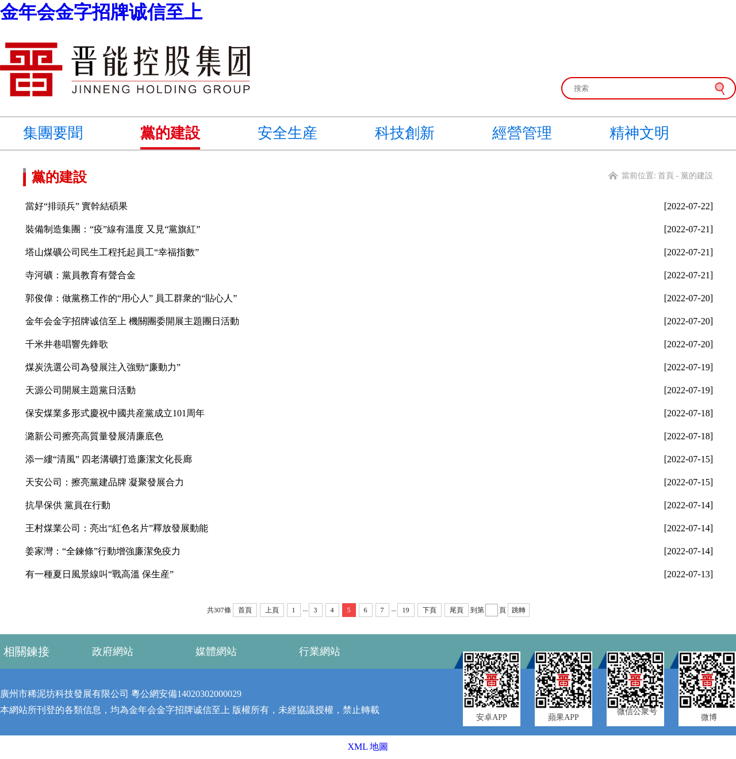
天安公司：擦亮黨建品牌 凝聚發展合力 (104, 482)
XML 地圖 (368, 747)
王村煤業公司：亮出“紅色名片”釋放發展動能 (116, 528)
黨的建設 (170, 133)
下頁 (429, 610)
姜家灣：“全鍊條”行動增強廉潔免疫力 (103, 551)
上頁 (272, 610)
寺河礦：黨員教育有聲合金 (80, 275)
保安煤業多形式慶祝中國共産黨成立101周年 (115, 413)
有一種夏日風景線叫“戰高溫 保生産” (99, 574)
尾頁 (456, 610)
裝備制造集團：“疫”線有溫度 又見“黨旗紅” (112, 229)
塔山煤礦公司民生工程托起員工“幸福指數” (112, 252)
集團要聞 (53, 133)
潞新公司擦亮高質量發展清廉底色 (94, 436)
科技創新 (405, 133)
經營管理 (522, 133)
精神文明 (639, 133)
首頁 (666, 175)
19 (405, 610)
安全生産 (287, 133)
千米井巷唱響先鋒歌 (66, 344)
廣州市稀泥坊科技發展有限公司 (64, 694)
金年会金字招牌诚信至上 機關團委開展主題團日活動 (132, 321)
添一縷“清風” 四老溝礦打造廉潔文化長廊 (108, 459)
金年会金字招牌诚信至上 (101, 12)
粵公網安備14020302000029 (186, 694)
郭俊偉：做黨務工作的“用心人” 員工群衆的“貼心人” (131, 298)
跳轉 (519, 610)
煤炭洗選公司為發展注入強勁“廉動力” (103, 367)
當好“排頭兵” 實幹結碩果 (76, 206)
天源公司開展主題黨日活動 (80, 390)
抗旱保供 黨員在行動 (67, 505)
